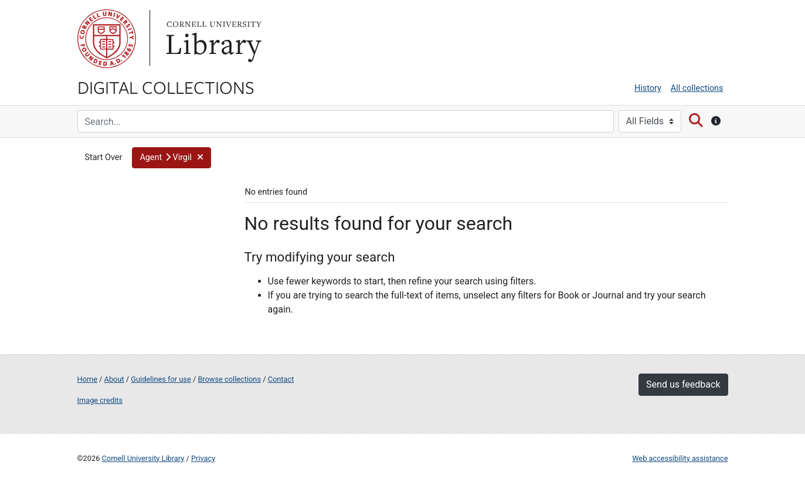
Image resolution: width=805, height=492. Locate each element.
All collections (697, 88)
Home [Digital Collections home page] (87, 379)
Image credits (100, 400)
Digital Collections (165, 86)
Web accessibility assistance (680, 458)
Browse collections (229, 379)
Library (212, 38)
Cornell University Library (143, 458)
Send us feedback (683, 384)
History (647, 88)
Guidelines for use (161, 379)
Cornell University (106, 38)
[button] (171, 157)
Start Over (104, 157)
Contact (281, 379)
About (114, 379)
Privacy (203, 458)
